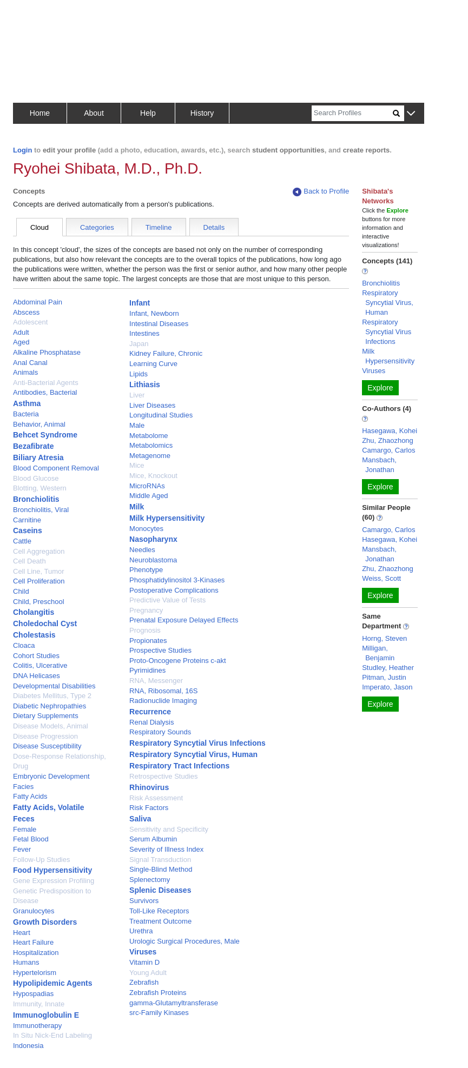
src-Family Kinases (159, 1013)
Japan (138, 344)
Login (22, 150)
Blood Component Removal (56, 468)
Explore (380, 387)
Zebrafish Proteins (158, 993)
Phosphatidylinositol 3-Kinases (177, 580)
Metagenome (149, 456)
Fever (22, 849)
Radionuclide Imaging (163, 700)
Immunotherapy (37, 1025)
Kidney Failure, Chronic (165, 353)
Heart (21, 932)
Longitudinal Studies (161, 415)
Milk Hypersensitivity (167, 518)
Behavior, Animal (39, 424)
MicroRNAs (147, 486)
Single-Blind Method (160, 869)
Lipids (138, 374)
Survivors (144, 901)
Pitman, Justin (384, 677)
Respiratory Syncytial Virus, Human (193, 754)
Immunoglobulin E (46, 1015)
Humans (26, 962)
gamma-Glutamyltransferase (173, 1003)
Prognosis (145, 630)
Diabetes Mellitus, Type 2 (52, 696)
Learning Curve (153, 364)
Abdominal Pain (37, 302)
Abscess (26, 312)
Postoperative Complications (174, 590)
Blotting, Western (40, 488)
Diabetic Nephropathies (49, 706)
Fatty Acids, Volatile (48, 807)
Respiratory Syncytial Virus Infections (197, 743)
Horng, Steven (384, 638)
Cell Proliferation (38, 581)
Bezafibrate (33, 446)
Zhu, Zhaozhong (387, 440)
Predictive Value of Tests (167, 600)
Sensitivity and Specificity (168, 829)
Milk (136, 506)
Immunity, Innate (38, 1004)
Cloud (39, 227)
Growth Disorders (45, 922)
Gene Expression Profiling (53, 881)
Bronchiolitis (36, 499)
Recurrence (150, 711)
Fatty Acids (30, 796)
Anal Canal (30, 363)
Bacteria (26, 414)
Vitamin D (144, 962)
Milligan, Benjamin (378, 653)
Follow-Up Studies (41, 859)
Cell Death (29, 561)
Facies (23, 786)
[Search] (352, 113)
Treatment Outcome (160, 921)
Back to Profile (321, 191)
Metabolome (148, 436)
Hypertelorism (34, 973)
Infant (139, 302)
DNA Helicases (36, 676)
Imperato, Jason (387, 687)
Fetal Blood (31, 839)
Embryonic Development (51, 776)
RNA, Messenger (156, 680)
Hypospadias (33, 994)
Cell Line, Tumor (38, 571)
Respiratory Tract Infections (179, 765)
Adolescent (30, 322)
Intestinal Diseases (158, 324)
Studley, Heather (388, 668)
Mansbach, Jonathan (379, 465)
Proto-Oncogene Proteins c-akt (177, 660)
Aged (21, 342)
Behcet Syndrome (45, 434)
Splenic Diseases (160, 890)
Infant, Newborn (154, 313)
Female (24, 829)
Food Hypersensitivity (52, 870)
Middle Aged (148, 496)
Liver (136, 395)
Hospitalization (36, 952)
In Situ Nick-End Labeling (52, 1035)
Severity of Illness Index (166, 849)
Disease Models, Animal (50, 726)
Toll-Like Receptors (159, 911)
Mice (136, 465)
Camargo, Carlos (388, 450)
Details (214, 227)
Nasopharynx (153, 539)
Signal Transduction (160, 859)
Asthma (27, 403)
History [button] (202, 113)
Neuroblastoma (153, 560)
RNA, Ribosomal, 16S (163, 691)
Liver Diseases (152, 405)
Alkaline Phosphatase (47, 352)
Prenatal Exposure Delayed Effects (183, 620)
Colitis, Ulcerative (40, 665)
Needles (142, 550)
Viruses (142, 951)
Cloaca (24, 645)
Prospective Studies (160, 650)
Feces (24, 818)
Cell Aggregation (38, 551)
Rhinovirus (149, 787)
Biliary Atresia (38, 457)
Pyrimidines (147, 670)
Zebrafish (144, 982)
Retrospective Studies (163, 776)
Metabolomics (151, 445)
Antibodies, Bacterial (45, 392)
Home (40, 113)
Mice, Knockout (153, 476)
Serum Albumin (153, 839)
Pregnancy (146, 610)
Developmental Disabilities (54, 686)
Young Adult (148, 973)
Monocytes (146, 529)
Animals (25, 372)
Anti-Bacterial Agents (45, 383)
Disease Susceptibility (47, 746)
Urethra (141, 931)
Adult (21, 332)
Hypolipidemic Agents (53, 983)
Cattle (22, 541)
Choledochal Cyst (45, 623)
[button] (411, 114)
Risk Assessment (156, 798)
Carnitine (27, 520)
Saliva (140, 818)
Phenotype (146, 570)
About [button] (94, 113)
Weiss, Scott (381, 578)
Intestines (144, 333)
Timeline (159, 227)
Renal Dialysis (151, 722)
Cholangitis (33, 612)
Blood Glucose (36, 478)
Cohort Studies (36, 656)
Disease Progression (45, 736)
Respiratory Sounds (160, 732)
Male (136, 425)
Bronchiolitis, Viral (41, 510)
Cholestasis (34, 635)
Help (148, 113)
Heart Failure (33, 942)
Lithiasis (144, 384)
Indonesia (28, 1046)
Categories (97, 227)
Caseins (27, 530)
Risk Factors (148, 808)
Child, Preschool (38, 602)
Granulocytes (34, 911)
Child (21, 591)
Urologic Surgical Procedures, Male (184, 941)
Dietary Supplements (45, 716)
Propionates (148, 640)
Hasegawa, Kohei (389, 431)
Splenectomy (149, 879)
